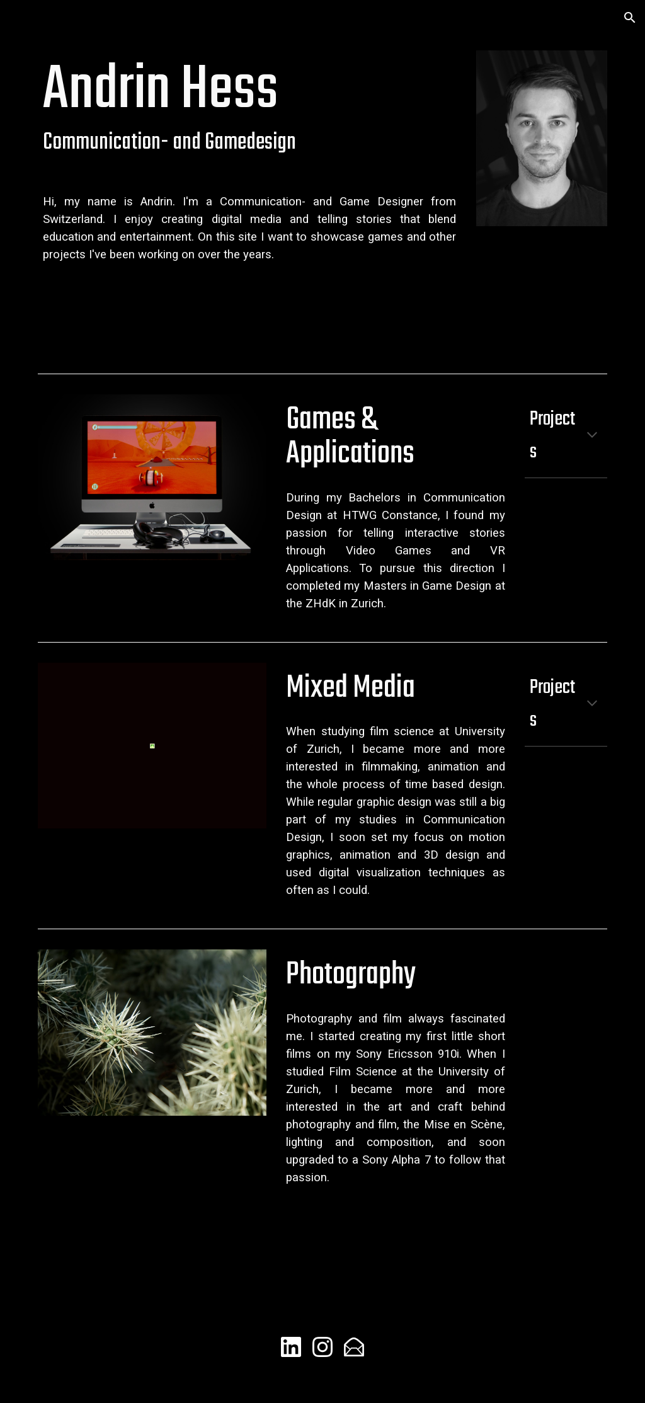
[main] (250, 108)
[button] (630, 18)
